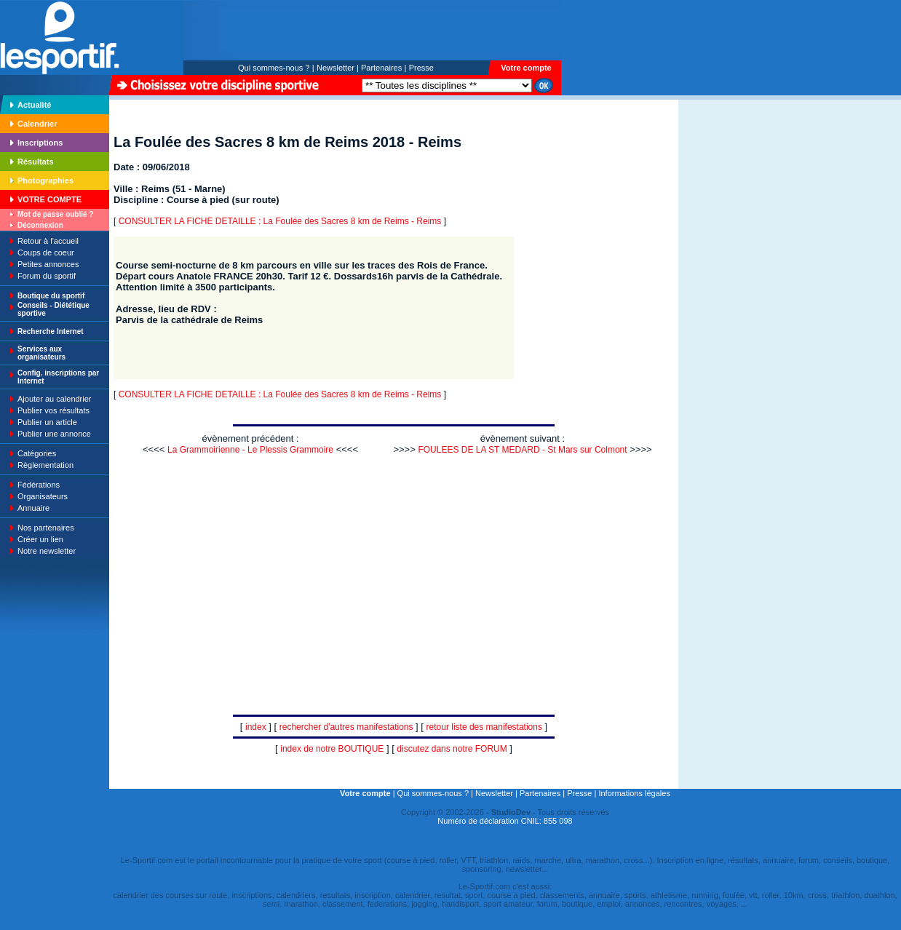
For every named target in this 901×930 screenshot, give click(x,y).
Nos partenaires (45, 527)
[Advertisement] (724, 199)
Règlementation (45, 465)
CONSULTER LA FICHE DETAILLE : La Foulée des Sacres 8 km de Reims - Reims (280, 221)
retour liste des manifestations (484, 727)
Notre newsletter (46, 551)
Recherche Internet (50, 331)
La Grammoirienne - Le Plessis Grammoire (250, 450)
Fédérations (38, 484)
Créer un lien (40, 539)
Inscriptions (40, 142)
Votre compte (526, 67)
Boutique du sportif (50, 296)
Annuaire (33, 508)
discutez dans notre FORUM (452, 749)
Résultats (35, 161)
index (255, 727)
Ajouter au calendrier (54, 398)
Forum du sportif (46, 275)
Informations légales (634, 793)
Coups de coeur (45, 252)
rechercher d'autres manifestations (346, 727)
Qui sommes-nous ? (273, 67)
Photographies (45, 180)
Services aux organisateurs (41, 353)
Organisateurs (42, 496)
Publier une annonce (54, 433)
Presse (421, 67)
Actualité (34, 104)
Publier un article (47, 422)
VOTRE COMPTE (49, 199)
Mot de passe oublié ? (55, 214)
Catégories (36, 453)
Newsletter (335, 67)
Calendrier (37, 123)
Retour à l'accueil (48, 241)
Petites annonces (48, 264)
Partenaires (381, 67)
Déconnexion (40, 225)
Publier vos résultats (53, 410)
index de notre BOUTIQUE (332, 749)
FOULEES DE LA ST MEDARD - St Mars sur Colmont (522, 450)
